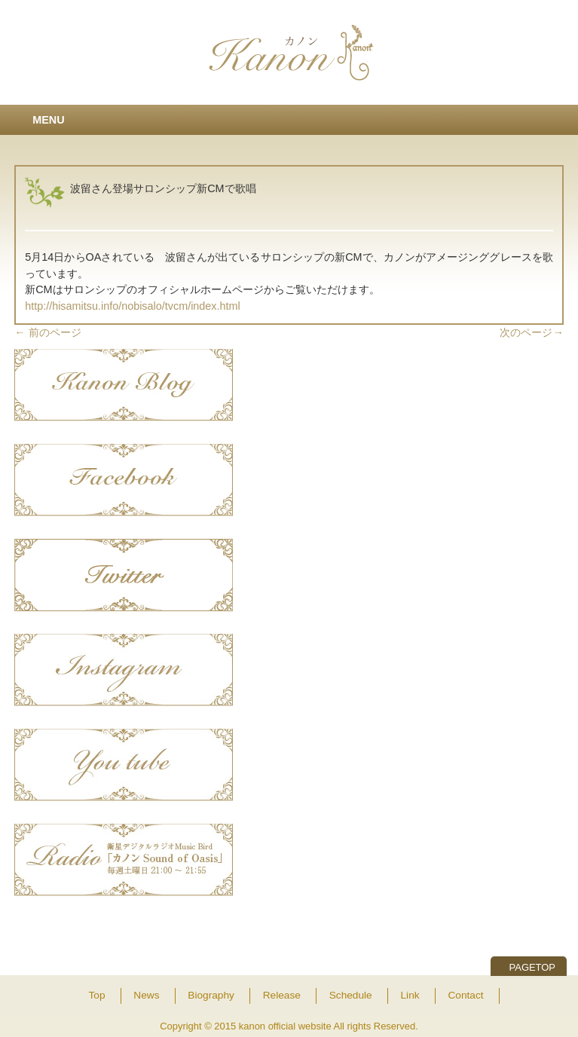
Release (282, 995)
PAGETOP (532, 967)
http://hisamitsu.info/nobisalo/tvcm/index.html (132, 306)
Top (96, 995)
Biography (211, 995)
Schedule (350, 995)
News (146, 995)
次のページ (531, 332)
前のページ (47, 332)
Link (410, 995)
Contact (465, 995)
